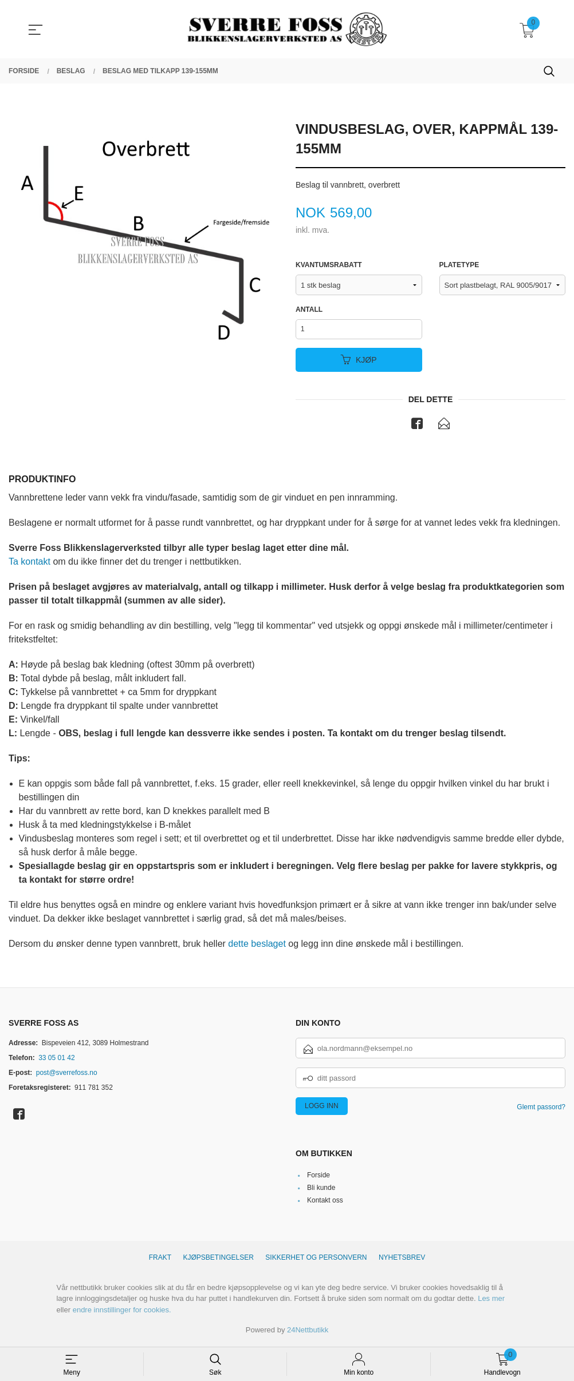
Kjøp (359, 361)
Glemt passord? (541, 1109)
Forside (318, 1177)
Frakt (160, 1259)
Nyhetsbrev (402, 1259)
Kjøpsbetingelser (218, 1259)
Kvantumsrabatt (329, 265)
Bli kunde (321, 1189)
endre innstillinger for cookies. (122, 1311)
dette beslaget (257, 945)
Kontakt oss (325, 1202)
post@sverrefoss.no (66, 1074)
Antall (309, 309)
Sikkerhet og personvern (316, 1259)
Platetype (459, 265)
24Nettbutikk (307, 1331)
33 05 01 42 (56, 1059)
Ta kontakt (29, 563)
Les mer (491, 1300)
